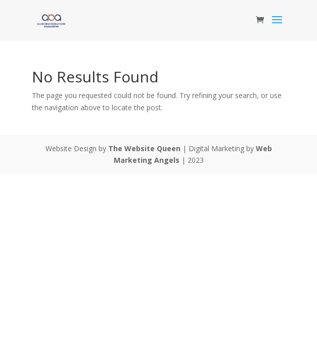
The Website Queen (144, 148)
